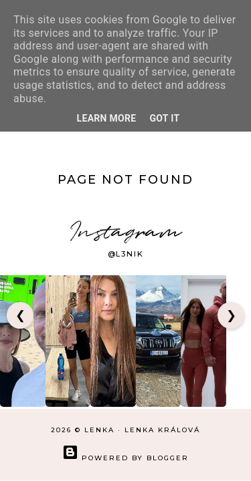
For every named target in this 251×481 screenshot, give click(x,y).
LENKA (99, 430)
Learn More (107, 118)
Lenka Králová (162, 430)
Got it (165, 118)
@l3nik (126, 254)
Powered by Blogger (125, 458)
